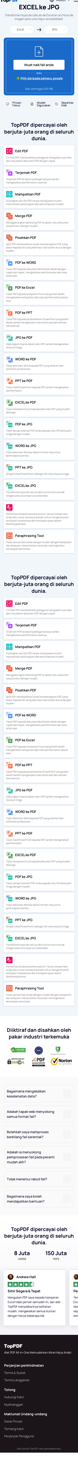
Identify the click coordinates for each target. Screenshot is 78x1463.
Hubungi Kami (14, 1407)
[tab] (39, 1104)
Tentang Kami (14, 1439)
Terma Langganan (17, 1390)
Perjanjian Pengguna (19, 1446)
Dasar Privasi (13, 1432)
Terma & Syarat (15, 1383)
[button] (39, 1104)
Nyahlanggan (13, 1415)
